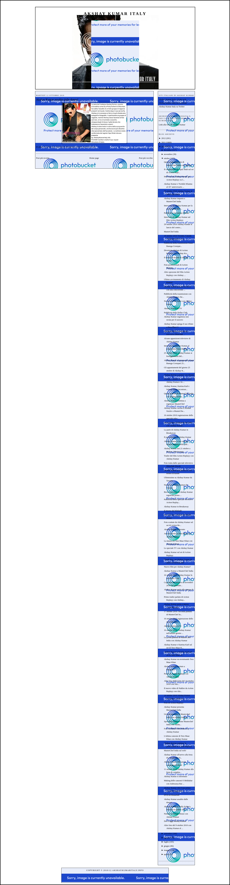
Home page (94, 158)
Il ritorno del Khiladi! (173, 510)
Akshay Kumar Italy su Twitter (171, 106)
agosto (166, 837)
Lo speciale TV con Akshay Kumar (178, 548)
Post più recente (42, 158)
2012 (163, 138)
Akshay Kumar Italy (115, 13)
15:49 (93, 147)
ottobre (167, 158)
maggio (167, 850)
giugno (167, 846)
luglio (166, 842)
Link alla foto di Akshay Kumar (172, 124)
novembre (168, 154)
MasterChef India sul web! (175, 750)
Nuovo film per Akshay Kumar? (177, 567)
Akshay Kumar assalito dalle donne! (57, 99)
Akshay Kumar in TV (173, 308)
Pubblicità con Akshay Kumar (176, 213)
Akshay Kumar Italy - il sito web (172, 99)
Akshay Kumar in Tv (172, 626)
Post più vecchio (146, 158)
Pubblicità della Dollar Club (175, 312)
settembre (168, 833)
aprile (166, 854)
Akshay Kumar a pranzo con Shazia (179, 375)
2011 (163, 142)
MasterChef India (171, 231)
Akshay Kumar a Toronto (174, 529)
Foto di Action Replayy (173, 703)
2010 (163, 146)
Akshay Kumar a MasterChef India (178, 571)
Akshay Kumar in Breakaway (176, 506)
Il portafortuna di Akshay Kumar (177, 437)
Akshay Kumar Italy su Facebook (173, 103)
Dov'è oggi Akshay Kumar (175, 821)
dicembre (168, 150)
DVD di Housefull (171, 795)
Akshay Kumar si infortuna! (175, 776)
